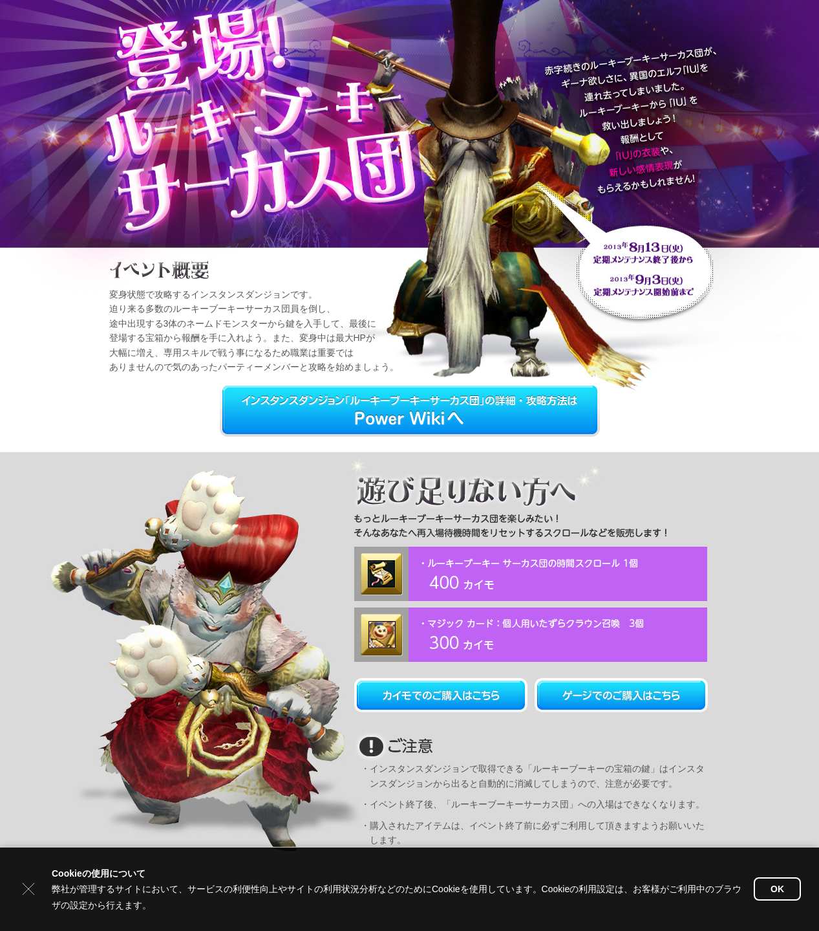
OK (777, 889)
